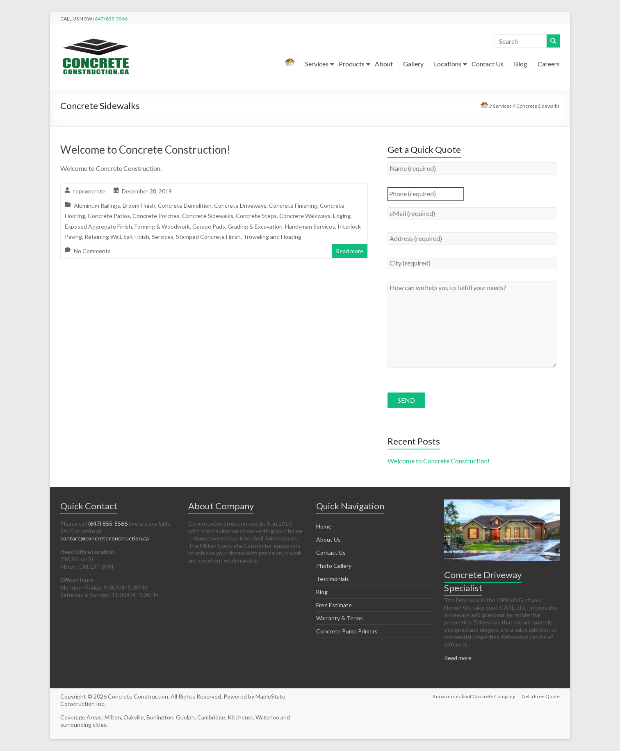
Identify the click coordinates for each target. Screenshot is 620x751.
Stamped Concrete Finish (208, 236)
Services (316, 64)
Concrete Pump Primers (347, 631)
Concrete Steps (256, 215)
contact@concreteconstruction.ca (104, 538)
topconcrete (89, 191)
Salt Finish (136, 236)
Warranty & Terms (339, 618)
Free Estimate (334, 604)
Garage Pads (208, 226)
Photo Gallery (333, 565)
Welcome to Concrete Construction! (145, 149)
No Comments (92, 250)
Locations (447, 64)
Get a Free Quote (541, 696)
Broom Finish (139, 205)
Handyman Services (310, 226)
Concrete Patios (109, 215)
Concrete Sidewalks (207, 215)
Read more (349, 250)
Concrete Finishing (293, 205)
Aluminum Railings (97, 205)
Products (352, 64)
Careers (549, 64)
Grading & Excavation (255, 226)
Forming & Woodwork (162, 226)
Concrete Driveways (240, 205)
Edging (342, 215)
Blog (520, 64)
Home (323, 526)
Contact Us (488, 64)
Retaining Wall (102, 236)
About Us (328, 539)
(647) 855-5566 (110, 19)
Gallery (413, 64)
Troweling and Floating (272, 236)
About (384, 64)
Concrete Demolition (185, 205)
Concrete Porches (156, 215)
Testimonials (332, 578)
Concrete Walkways (305, 215)
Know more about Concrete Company (474, 696)
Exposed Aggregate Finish (98, 226)
